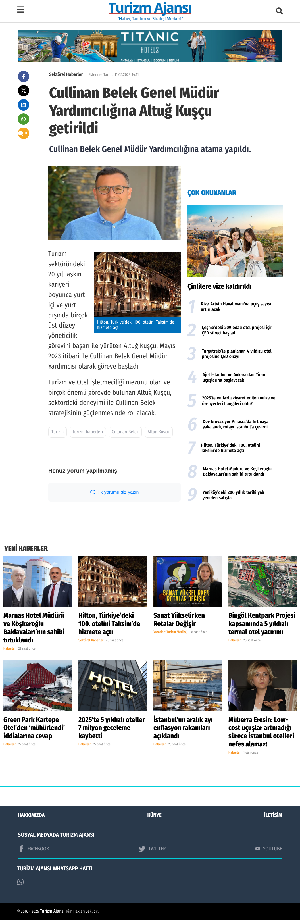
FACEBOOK (33, 848)
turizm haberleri (88, 432)
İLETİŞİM (273, 815)
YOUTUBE (268, 849)
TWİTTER (152, 848)
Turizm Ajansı (52, 911)
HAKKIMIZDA (31, 815)
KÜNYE (154, 815)
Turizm (57, 432)
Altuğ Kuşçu (159, 432)
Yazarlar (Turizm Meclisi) (170, 632)
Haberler (9, 649)
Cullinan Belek (125, 432)
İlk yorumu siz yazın (114, 492)
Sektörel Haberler (66, 74)
